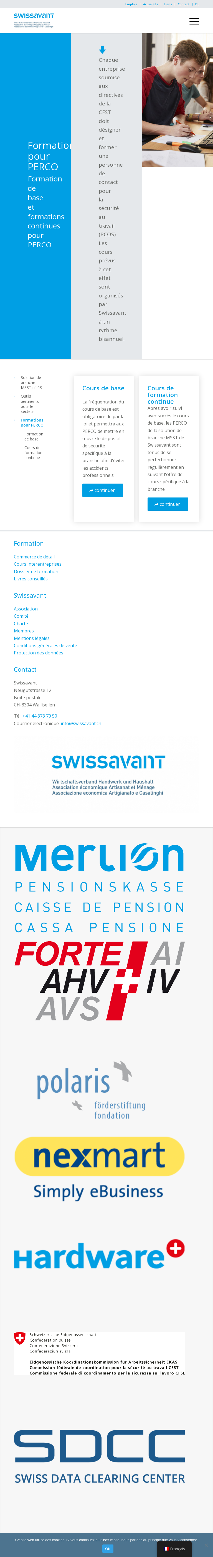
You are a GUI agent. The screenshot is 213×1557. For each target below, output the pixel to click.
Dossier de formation (36, 571)
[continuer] (102, 490)
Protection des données (38, 653)
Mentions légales (32, 638)
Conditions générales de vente (45, 645)
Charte (21, 623)
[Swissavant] (34, 20)
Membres (24, 631)
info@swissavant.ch (81, 723)
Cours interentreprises (38, 564)
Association (26, 609)
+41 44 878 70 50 (39, 716)
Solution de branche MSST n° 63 (31, 382)
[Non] (206, 1545)
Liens (168, 4)
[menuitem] (131, 4)
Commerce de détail (34, 557)
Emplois (131, 4)
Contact (183, 4)
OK (107, 1549)
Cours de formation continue (33, 452)
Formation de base (33, 436)
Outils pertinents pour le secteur (30, 403)
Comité (21, 616)
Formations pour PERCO (32, 422)
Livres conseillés (31, 579)
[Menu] (191, 20)
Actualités (150, 4)
